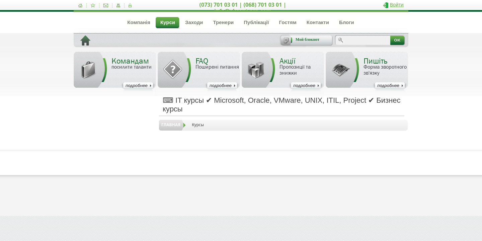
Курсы (198, 125)
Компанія (138, 22)
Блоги (346, 22)
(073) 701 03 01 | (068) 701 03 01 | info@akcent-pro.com (243, 8)
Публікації (256, 22)
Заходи (194, 22)
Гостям (287, 22)
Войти (397, 4)
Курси (167, 22)
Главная (170, 125)
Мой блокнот (307, 39)
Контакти (318, 22)
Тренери (223, 22)
